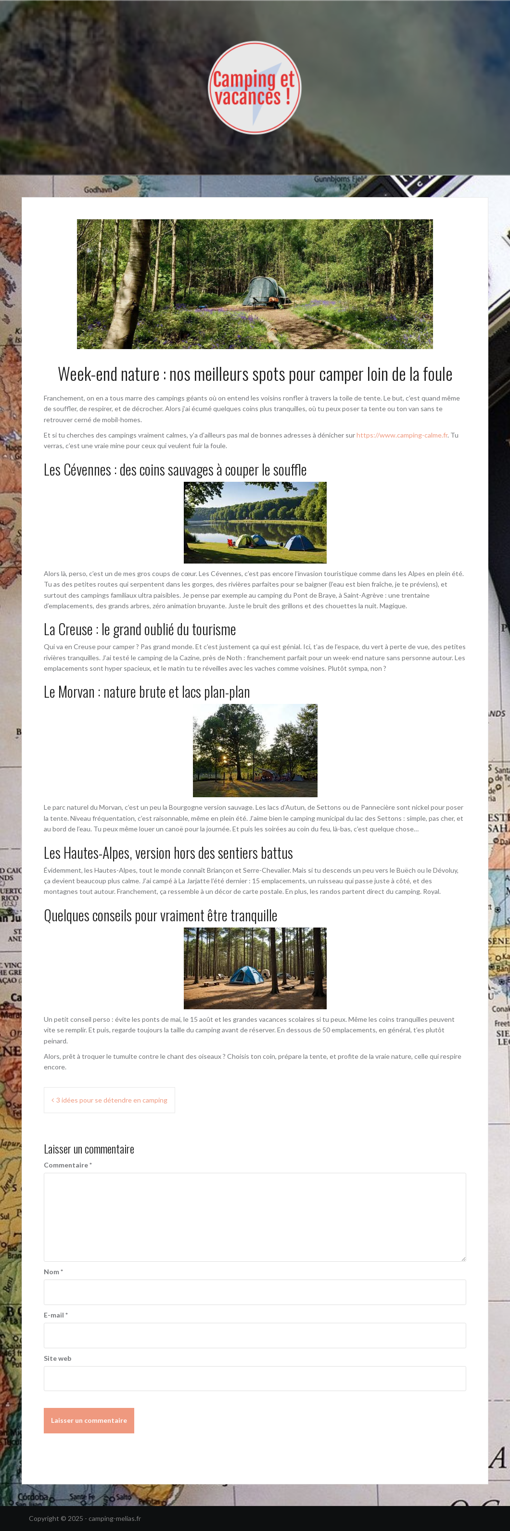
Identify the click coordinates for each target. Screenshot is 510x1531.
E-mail (56, 1315)
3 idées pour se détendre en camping (111, 1100)
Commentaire (68, 1165)
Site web (57, 1358)
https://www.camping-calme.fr (402, 435)
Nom (53, 1271)
